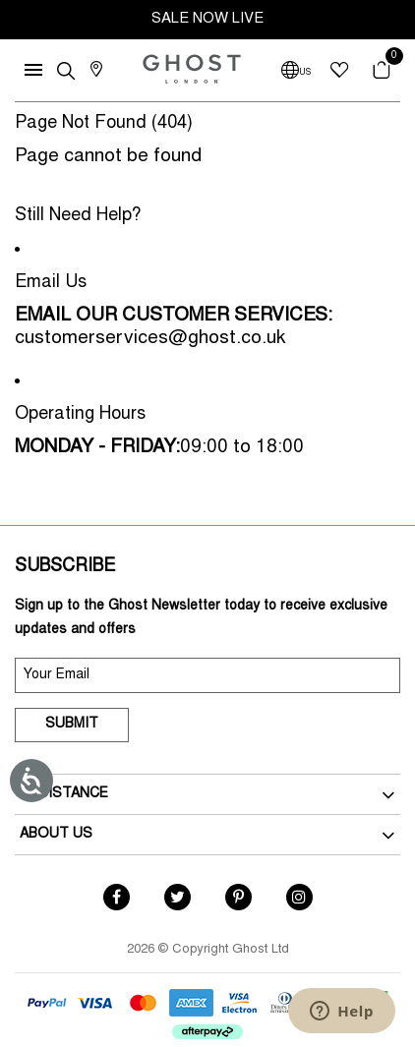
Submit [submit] (71, 724)
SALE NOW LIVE (207, 19)
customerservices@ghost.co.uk (150, 338)
